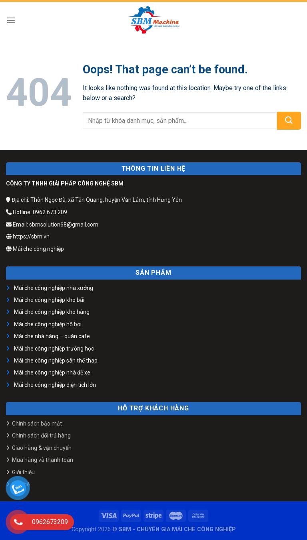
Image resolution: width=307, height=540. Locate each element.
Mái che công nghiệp (35, 249)
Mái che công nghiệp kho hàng (52, 312)
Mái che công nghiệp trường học (54, 348)
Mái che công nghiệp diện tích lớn (55, 385)
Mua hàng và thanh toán (42, 460)
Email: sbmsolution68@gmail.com (52, 224)
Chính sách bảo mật (37, 423)
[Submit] (289, 121)
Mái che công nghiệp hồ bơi (48, 324)
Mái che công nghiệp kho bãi (49, 300)
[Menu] (11, 20)
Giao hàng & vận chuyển (42, 448)
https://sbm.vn (28, 236)
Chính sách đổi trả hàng (41, 435)
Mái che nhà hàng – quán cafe (52, 336)
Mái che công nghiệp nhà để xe (52, 372)
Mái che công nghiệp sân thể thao (56, 360)
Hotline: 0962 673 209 (36, 212)
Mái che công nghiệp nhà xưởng (53, 288)
